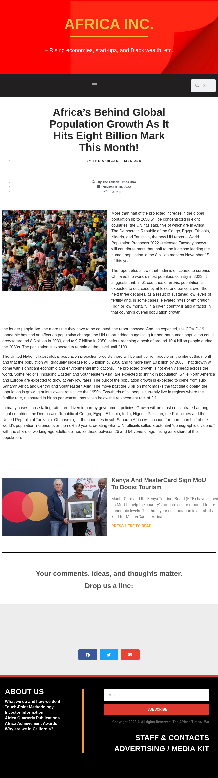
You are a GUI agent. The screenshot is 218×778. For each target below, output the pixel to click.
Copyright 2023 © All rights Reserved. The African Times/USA (160, 722)
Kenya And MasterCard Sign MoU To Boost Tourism (158, 483)
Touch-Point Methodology (29, 707)
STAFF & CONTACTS (172, 737)
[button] (94, 84)
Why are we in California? (29, 729)
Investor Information (24, 712)
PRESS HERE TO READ (131, 526)
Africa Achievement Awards (31, 723)
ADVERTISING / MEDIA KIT (161, 749)
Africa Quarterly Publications (32, 718)
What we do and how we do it (32, 701)
